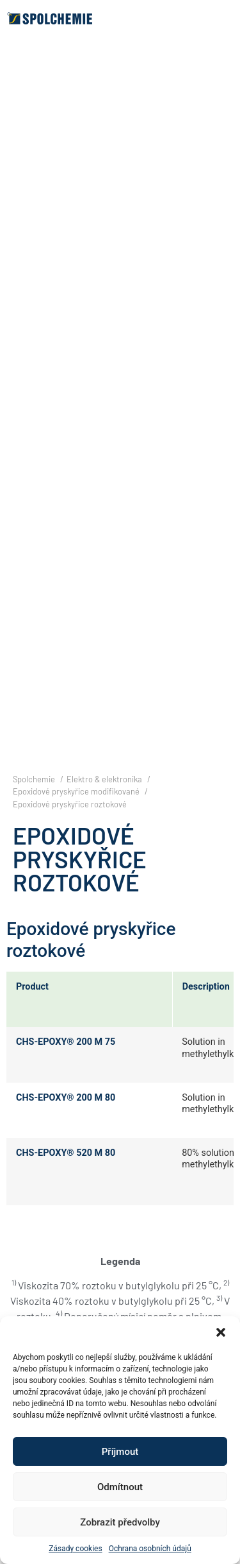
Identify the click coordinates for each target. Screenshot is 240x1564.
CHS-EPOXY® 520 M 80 (65, 1152)
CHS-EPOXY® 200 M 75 (65, 1041)
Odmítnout (120, 1487)
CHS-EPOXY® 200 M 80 (65, 1097)
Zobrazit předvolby (120, 1522)
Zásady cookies (75, 1548)
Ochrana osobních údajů (150, 1548)
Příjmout (120, 1451)
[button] (220, 1332)
